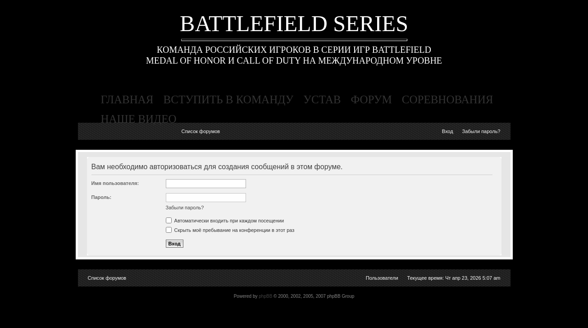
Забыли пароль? (481, 131)
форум (371, 99)
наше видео (139, 119)
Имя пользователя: (115, 183)
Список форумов (200, 131)
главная (127, 99)
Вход (447, 131)
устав (322, 99)
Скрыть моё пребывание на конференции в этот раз (230, 230)
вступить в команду (229, 99)
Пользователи (382, 278)
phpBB (265, 296)
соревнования (447, 99)
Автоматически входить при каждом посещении (225, 220)
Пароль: (101, 197)
